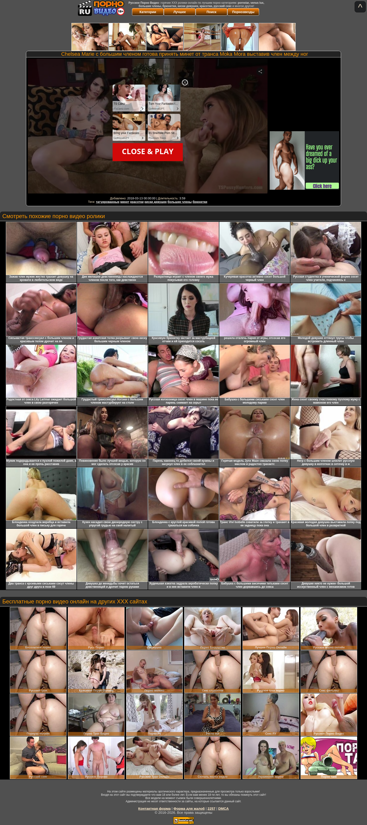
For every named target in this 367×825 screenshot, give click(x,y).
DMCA (223, 808)
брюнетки (200, 202)
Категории (147, 12)
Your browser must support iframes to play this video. (148, 127)
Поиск (211, 12)
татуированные (107, 202)
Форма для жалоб (189, 808)
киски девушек (155, 202)
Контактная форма (154, 808)
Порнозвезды (243, 12)
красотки (136, 202)
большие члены (180, 202)
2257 (211, 808)
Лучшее (179, 12)
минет (124, 202)
